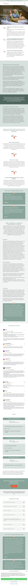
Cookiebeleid (11, 583)
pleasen (23, 109)
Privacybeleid (15, 583)
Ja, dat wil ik (14, 486)
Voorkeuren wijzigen (14, 581)
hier (4, 492)
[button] (26, 571)
